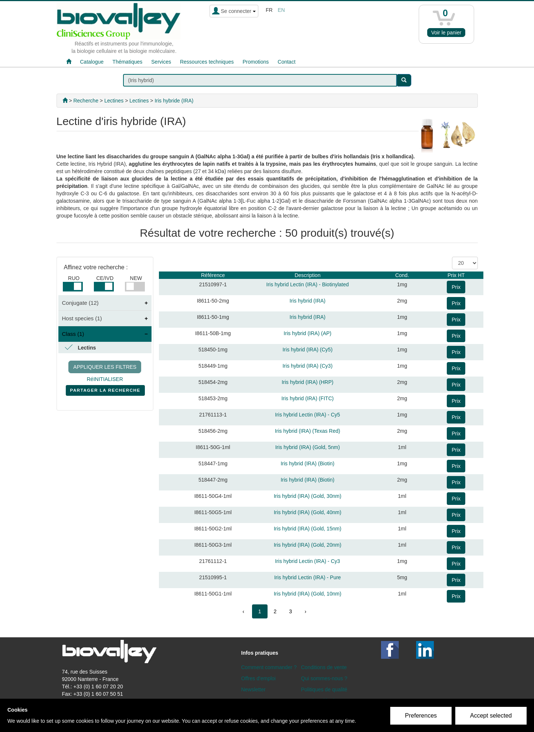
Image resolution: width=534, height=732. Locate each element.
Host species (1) (82, 318)
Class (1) (73, 334)
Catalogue (92, 62)
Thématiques (127, 62)
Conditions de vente (324, 667)
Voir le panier (446, 33)
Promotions (255, 62)
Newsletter (253, 689)
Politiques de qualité (324, 689)
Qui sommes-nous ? (324, 678)
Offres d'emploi (258, 678)
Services (161, 62)
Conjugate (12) (80, 303)
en (281, 10)
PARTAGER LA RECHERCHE (105, 392)
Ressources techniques (207, 62)
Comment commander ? (269, 667)
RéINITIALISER (105, 379)
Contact (286, 62)
